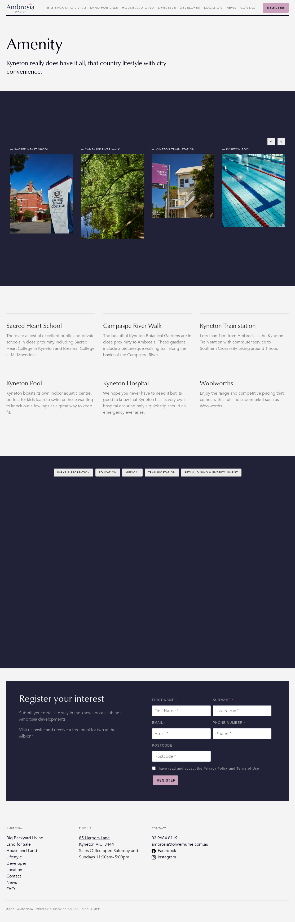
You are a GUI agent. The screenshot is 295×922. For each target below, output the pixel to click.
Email (157, 723)
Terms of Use (248, 768)
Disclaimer (91, 909)
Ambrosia (25, 909)
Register (275, 8)
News (231, 8)
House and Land (138, 8)
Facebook (167, 851)
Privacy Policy (216, 768)
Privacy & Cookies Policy (57, 909)
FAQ (10, 889)
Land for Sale (104, 8)
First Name (163, 700)
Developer (190, 8)
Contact (248, 8)
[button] (271, 141)
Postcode (162, 745)
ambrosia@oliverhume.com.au (180, 844)
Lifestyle (167, 8)
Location (213, 8)
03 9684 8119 (165, 838)
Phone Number (228, 723)
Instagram (167, 857)
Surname (222, 700)
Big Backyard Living (66, 8)
